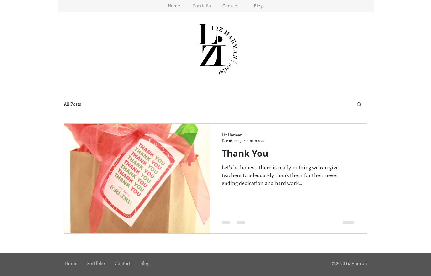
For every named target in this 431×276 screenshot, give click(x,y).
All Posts (72, 104)
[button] (202, 6)
